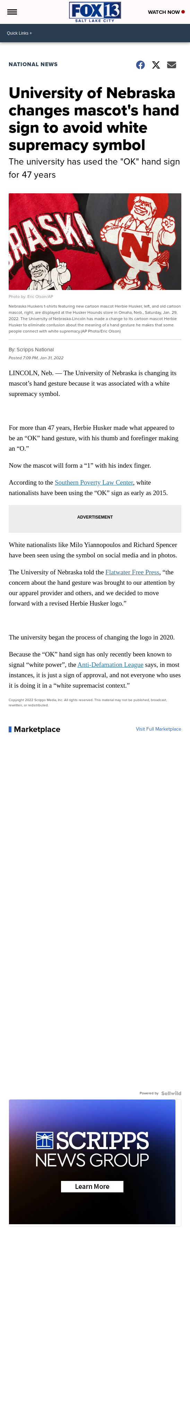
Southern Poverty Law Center (94, 482)
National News (33, 64)
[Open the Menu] (11, 12)
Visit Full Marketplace (158, 729)
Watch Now (166, 12)
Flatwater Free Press (132, 572)
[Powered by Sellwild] (171, 1093)
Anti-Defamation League (110, 664)
